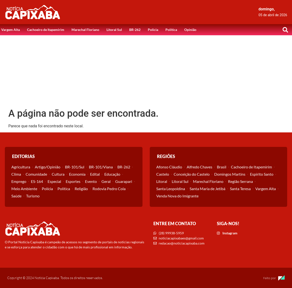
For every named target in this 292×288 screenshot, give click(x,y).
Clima (16, 174)
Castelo (162, 174)
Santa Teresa (240, 188)
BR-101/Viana (101, 167)
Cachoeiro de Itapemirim (45, 30)
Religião (81, 188)
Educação (112, 174)
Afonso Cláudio (169, 167)
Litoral (161, 181)
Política (171, 30)
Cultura (58, 174)
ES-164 (37, 181)
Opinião (190, 30)
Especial (54, 181)
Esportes (73, 181)
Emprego (18, 181)
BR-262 (135, 30)
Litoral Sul (114, 30)
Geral (106, 181)
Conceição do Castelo (192, 174)
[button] (285, 29)
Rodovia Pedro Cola (109, 188)
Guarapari (123, 181)
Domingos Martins (229, 174)
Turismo (33, 196)
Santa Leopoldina (170, 188)
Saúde (16, 196)
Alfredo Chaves (199, 167)
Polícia (153, 30)
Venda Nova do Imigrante (177, 196)
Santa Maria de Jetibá (207, 188)
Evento (91, 181)
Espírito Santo (261, 174)
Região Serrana (240, 181)
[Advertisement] (146, 71)
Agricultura (20, 167)
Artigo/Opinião (47, 167)
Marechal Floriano (85, 30)
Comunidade (36, 174)
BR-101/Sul (74, 167)
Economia (77, 174)
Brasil (221, 167)
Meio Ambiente (24, 188)
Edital (95, 174)
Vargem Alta (10, 30)
